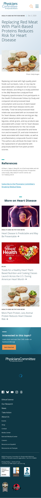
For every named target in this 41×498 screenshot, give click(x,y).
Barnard (9, 436)
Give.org (22, 463)
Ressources (9, 448)
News (4, 408)
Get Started (9, 347)
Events (4, 421)
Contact (4, 429)
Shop (3, 425)
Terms (16, 462)
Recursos (9, 444)
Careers (4, 440)
